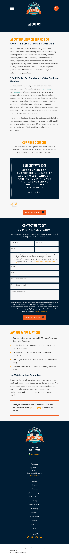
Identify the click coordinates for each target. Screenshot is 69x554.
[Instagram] (37, 537)
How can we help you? (18, 291)
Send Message (34, 317)
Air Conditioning (34, 497)
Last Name (39, 242)
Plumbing (34, 509)
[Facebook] (28, 537)
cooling (17, 92)
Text (28, 192)
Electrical (34, 512)
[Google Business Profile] (32, 537)
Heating (34, 501)
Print (40, 192)
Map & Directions (34, 476)
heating (55, 89)
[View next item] (16, 204)
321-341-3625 (34, 449)
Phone (13, 248)
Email (34, 192)
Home (34, 485)
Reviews (34, 520)
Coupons (34, 524)
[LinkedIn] (41, 537)
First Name (14, 242)
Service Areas (34, 516)
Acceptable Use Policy (40, 261)
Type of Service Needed (18, 285)
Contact (34, 528)
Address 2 (14, 272)
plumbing (47, 89)
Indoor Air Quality (34, 505)
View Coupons (34, 212)
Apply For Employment (35, 493)
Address (13, 266)
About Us (34, 489)
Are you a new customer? (18, 279)
